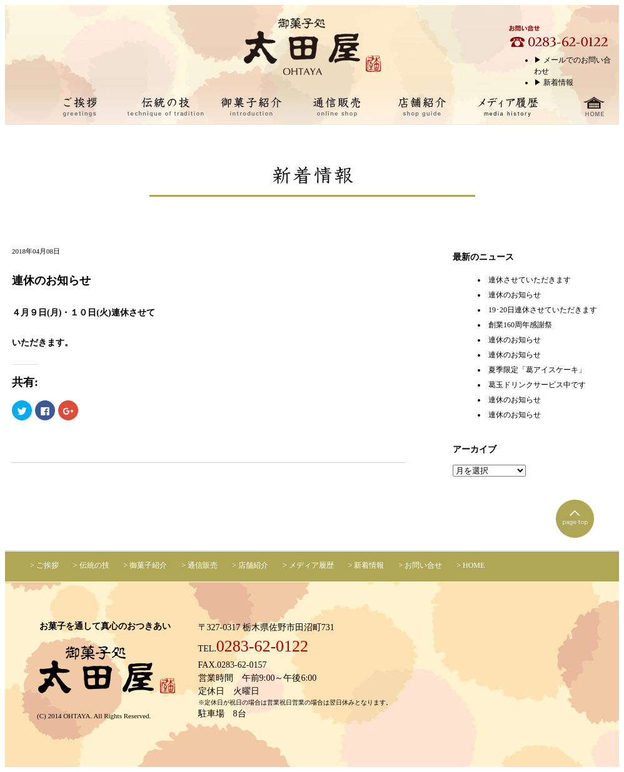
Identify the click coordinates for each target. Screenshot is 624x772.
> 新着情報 (366, 565)
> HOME (470, 565)
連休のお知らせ (514, 294)
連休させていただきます (529, 279)
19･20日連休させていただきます (542, 309)
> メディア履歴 (308, 565)
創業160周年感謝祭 (520, 324)
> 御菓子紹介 (146, 565)
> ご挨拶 (44, 565)
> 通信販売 (199, 565)
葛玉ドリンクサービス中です (537, 384)
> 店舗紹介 (250, 565)
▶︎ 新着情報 (553, 82)
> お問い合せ (420, 565)
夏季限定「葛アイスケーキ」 (537, 369)
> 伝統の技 (91, 565)
